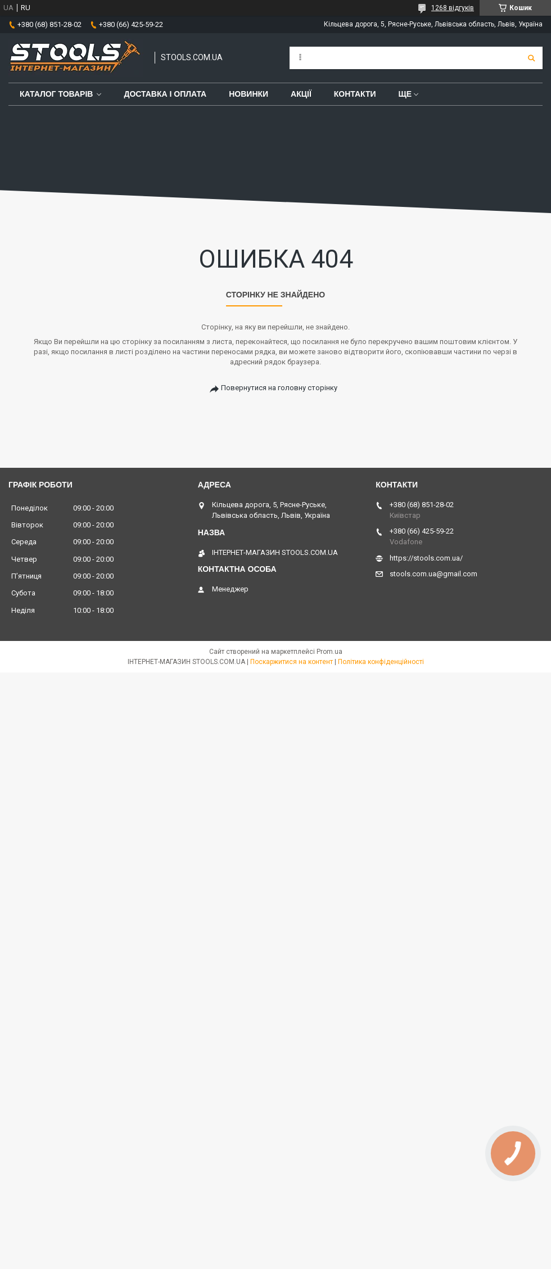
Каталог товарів (56, 93)
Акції (301, 93)
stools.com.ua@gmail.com (433, 574)
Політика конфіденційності (381, 662)
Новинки (248, 93)
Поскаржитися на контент (291, 662)
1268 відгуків (452, 8)
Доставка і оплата (165, 93)
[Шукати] (531, 58)
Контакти (355, 93)
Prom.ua (329, 652)
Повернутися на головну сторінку (279, 387)
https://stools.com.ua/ (426, 558)
